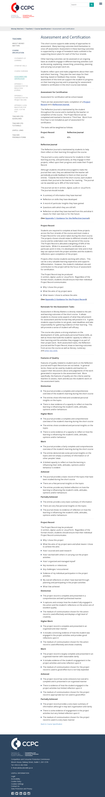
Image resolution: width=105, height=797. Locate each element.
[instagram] (29, 793)
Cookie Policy (16, 781)
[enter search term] (80, 5)
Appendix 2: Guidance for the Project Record (65, 299)
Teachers (16, 39)
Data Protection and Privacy (21, 789)
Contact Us (15, 786)
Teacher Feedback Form (19, 136)
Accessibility (15, 779)
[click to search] (91, 5)
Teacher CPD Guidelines (17, 117)
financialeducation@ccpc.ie (23, 768)
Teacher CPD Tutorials (17, 124)
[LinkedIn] (21, 793)
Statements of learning (20, 59)
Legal (13, 776)
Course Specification (18, 51)
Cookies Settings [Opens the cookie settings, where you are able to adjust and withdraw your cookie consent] (17, 784)
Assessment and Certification (20, 77)
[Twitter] (17, 793)
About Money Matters (18, 44)
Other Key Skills (20, 66)
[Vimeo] (25, 793)
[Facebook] (13, 793)
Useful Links (17, 130)
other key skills (50, 350)
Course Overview (21, 71)
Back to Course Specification (51, 724)
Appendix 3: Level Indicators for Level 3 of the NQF (20, 108)
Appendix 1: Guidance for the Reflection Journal (67, 218)
